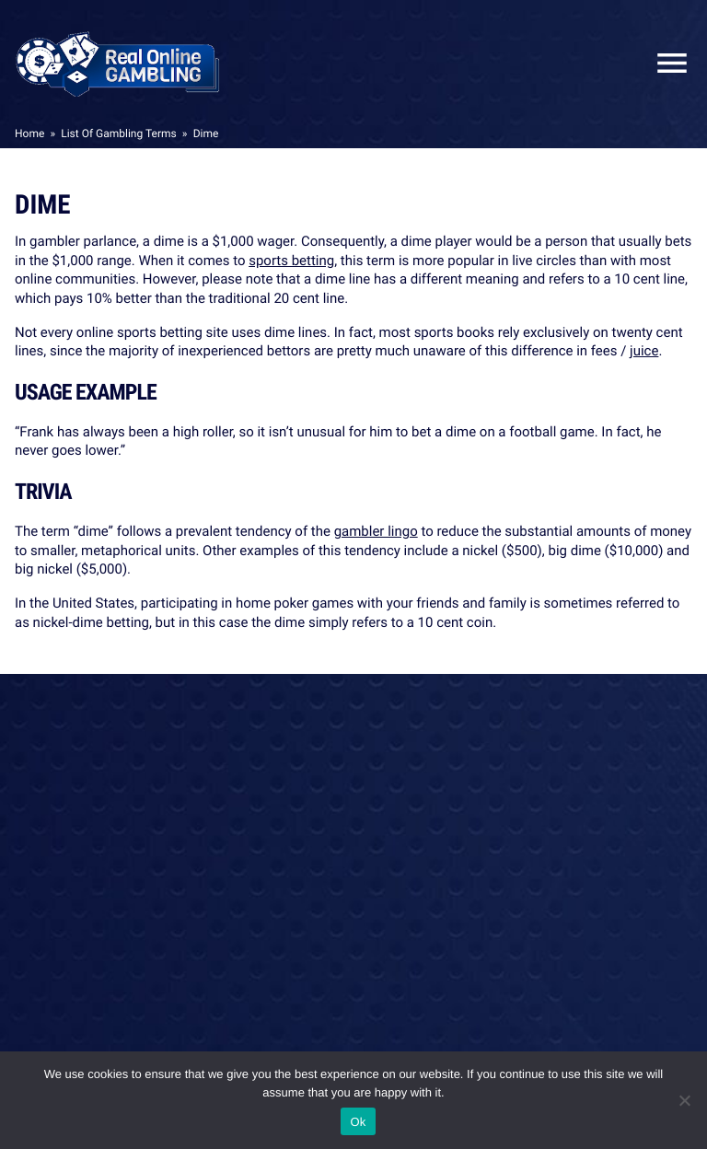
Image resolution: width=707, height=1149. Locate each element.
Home (29, 133)
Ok (357, 1122)
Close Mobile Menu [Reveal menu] (664, 63)
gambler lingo (376, 531)
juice (644, 351)
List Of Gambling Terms (118, 133)
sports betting (291, 260)
